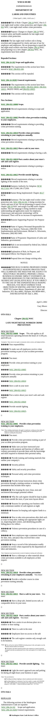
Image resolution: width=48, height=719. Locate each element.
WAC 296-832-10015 (9, 148)
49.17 (42, 193)
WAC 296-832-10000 (9, 104)
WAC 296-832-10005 (17, 87)
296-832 (30, 50)
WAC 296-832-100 (16, 69)
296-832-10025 (29, 89)
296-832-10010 (32, 87)
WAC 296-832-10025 (9, 175)
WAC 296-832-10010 (9, 133)
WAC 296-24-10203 (9, 80)
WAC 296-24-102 (8, 62)
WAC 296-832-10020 (9, 159)
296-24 (31, 23)
